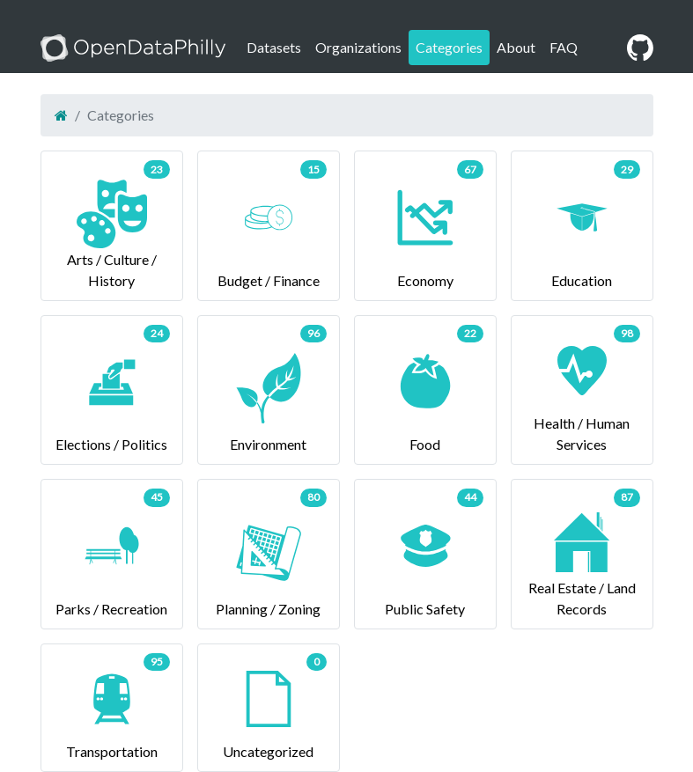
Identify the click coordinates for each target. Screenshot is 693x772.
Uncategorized (268, 706)
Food (425, 388)
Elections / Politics (111, 388)
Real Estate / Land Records (582, 552)
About (516, 47)
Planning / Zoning (268, 552)
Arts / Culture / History (111, 224)
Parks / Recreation (111, 552)
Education (582, 224)
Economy (425, 224)
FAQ (563, 47)
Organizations (358, 47)
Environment (268, 388)
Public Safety (425, 552)
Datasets (274, 47)
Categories (449, 47)
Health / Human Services (582, 388)
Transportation (111, 706)
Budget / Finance (268, 224)
